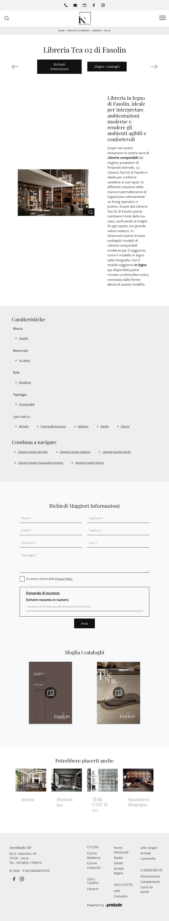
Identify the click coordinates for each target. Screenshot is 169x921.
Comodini (121, 896)
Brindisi (24, 426)
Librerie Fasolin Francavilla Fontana (40, 463)
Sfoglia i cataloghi (107, 67)
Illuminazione (150, 876)
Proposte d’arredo (78, 30)
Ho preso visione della (49, 579)
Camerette (148, 858)
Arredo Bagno (119, 870)
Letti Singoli (148, 848)
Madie (118, 858)
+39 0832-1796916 (28, 863)
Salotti (118, 863)
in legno (24, 360)
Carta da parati (146, 889)
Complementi (150, 882)
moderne (25, 382)
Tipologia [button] (20, 394)
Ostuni (125, 426)
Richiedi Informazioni (59, 66)
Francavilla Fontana (53, 426)
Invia (84, 623)
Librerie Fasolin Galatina (75, 452)
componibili (27, 404)
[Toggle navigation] (162, 18)
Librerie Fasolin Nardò (116, 452)
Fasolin (23, 338)
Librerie (96, 30)
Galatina (83, 426)
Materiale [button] (20, 350)
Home (61, 30)
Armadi (145, 853)
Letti (117, 891)
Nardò (104, 426)
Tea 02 (107, 30)
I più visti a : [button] (22, 416)
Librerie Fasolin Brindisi (33, 452)
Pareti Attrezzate (121, 850)
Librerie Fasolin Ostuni (89, 463)
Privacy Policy (64, 579)
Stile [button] (16, 372)
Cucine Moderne (93, 855)
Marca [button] (18, 328)
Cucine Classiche (94, 865)
